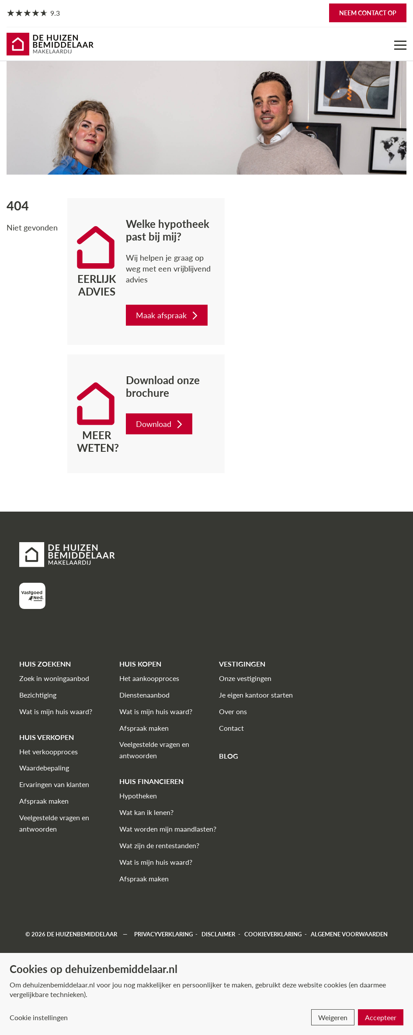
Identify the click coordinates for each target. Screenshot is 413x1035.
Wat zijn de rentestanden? (159, 845)
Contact (231, 728)
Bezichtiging (37, 695)
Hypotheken (138, 795)
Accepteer (380, 1017)
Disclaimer (218, 934)
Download (160, 424)
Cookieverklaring (273, 934)
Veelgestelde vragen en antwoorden (54, 823)
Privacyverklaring (163, 934)
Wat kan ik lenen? (146, 812)
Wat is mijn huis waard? (55, 711)
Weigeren (332, 1017)
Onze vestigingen (245, 678)
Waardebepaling (44, 767)
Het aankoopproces (149, 678)
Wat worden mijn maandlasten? (167, 829)
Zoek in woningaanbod (54, 678)
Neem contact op (367, 13)
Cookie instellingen (39, 1017)
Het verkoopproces (48, 751)
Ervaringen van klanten (54, 784)
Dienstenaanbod (144, 695)
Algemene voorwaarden (349, 934)
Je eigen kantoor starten (256, 695)
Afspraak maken (44, 801)
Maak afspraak (167, 315)
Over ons (233, 711)
